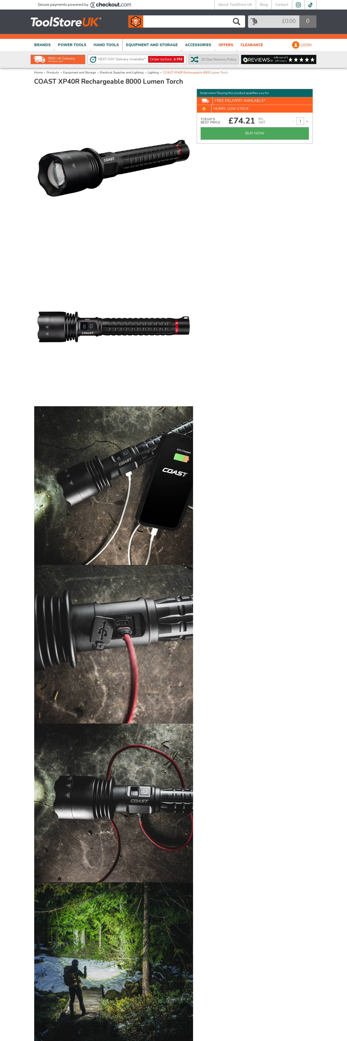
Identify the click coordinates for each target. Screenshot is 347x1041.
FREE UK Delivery (61, 59)
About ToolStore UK (235, 4)
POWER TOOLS (72, 44)
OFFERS (225, 44)
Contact (281, 4)
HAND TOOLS (106, 44)
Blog (264, 4)
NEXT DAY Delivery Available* (141, 59)
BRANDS (42, 44)
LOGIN (306, 44)
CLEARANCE (251, 44)
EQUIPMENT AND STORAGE (152, 44)
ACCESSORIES (198, 44)
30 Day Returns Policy (218, 59)
